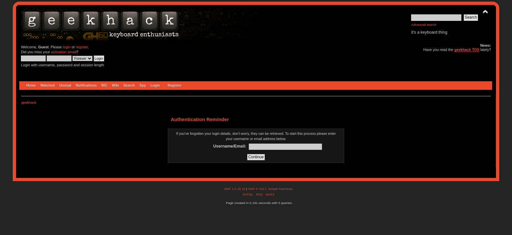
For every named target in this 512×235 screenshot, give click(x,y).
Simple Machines (280, 189)
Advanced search (423, 24)
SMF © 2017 (257, 189)
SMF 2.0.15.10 (235, 189)
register (82, 47)
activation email (63, 52)
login (67, 47)
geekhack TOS (466, 50)
